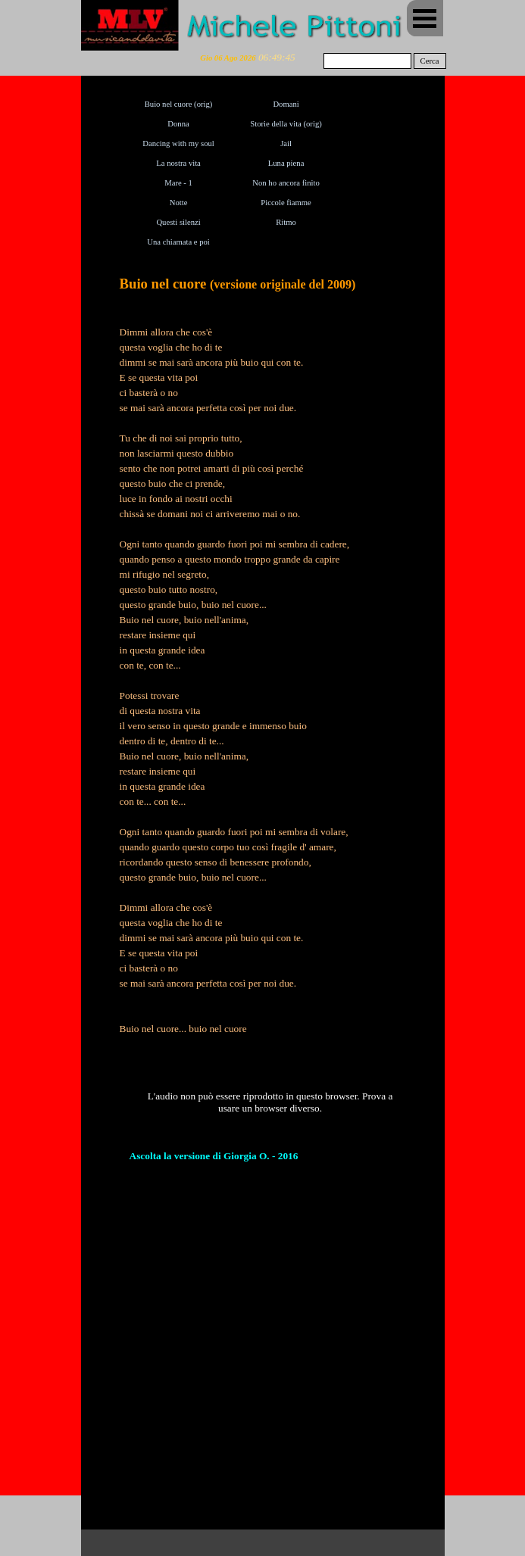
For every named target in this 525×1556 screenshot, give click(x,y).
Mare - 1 (178, 183)
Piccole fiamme (286, 202)
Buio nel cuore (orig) (179, 104)
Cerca (429, 61)
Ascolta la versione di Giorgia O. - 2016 (214, 1156)
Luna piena (286, 163)
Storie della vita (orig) (285, 124)
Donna (178, 124)
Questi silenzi (178, 222)
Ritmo (286, 222)
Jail (286, 143)
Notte (179, 202)
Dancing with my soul (178, 143)
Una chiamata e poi (178, 242)
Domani (285, 104)
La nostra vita (178, 163)
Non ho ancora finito (285, 183)
